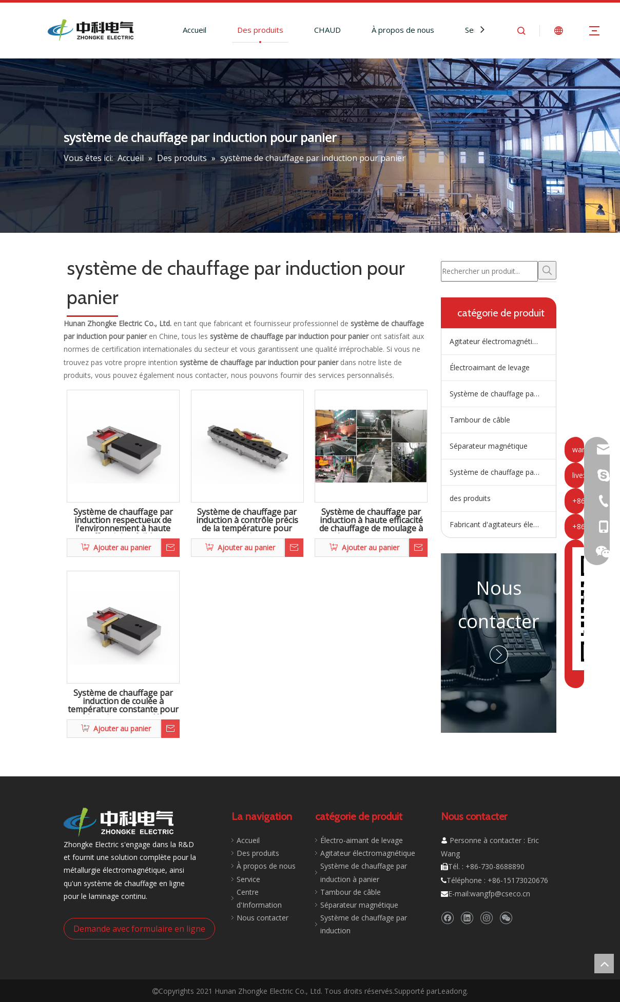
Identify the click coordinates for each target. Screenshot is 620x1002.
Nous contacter (257, 905)
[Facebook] (447, 918)
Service (243, 879)
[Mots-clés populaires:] (547, 270)
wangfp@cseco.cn (500, 893)
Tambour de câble (480, 420)
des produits (470, 498)
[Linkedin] (466, 918)
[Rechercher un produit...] (489, 271)
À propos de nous (403, 30)
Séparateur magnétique (489, 446)
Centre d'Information (266, 892)
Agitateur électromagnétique (497, 341)
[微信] (505, 918)
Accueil (194, 30)
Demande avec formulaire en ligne (139, 928)
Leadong (452, 990)
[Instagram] (486, 918)
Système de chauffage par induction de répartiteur (503, 393)
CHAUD (327, 30)
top (604, 963)
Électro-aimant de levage (356, 840)
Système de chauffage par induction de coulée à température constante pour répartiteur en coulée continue (123, 701)
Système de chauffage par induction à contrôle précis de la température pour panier (247, 520)
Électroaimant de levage (490, 367)
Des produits (260, 30)
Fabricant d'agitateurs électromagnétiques (503, 524)
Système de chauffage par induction (503, 472)
